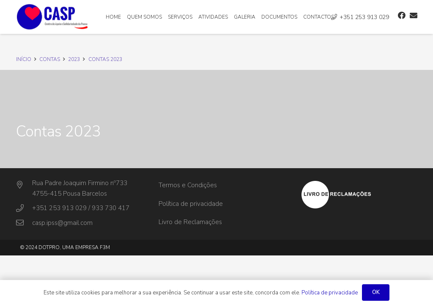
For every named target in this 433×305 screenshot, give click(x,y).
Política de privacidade (191, 204)
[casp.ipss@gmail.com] (24, 223)
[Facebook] (402, 15)
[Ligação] (52, 17)
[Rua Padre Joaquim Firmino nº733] (24, 185)
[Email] (413, 15)
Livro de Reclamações (190, 222)
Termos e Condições (188, 185)
